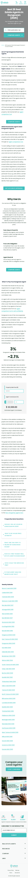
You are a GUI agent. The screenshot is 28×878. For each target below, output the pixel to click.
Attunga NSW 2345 (7, 609)
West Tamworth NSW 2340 (10, 732)
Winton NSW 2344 (7, 660)
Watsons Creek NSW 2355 (10, 601)
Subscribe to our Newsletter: (12, 826)
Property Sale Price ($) (12, 387)
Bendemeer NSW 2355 (8, 656)
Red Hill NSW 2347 (7, 618)
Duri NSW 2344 (6, 648)
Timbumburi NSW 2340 (9, 681)
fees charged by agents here (14, 513)
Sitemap (17, 870)
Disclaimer (17, 872)
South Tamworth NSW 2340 (10, 664)
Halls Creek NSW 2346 (8, 686)
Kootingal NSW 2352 (8, 626)
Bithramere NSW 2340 (8, 698)
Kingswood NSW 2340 (8, 635)
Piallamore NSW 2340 (8, 715)
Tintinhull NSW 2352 (8, 711)
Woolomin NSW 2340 (8, 622)
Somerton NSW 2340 (8, 745)
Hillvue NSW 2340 (7, 736)
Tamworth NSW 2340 (8, 690)
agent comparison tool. (16, 142)
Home (2, 45)
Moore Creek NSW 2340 (9, 588)
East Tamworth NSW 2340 (10, 639)
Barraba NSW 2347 (7, 605)
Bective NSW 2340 (7, 673)
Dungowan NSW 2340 (8, 643)
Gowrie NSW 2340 (7, 741)
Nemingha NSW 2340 (8, 719)
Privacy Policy (11, 870)
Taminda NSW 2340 (8, 597)
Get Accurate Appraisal (14, 188)
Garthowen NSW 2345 (8, 728)
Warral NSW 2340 (7, 614)
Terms (10, 872)
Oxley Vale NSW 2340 (8, 669)
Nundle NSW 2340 (7, 677)
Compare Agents (14, 122)
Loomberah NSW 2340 (9, 703)
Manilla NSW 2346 (7, 707)
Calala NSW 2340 (7, 592)
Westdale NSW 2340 (8, 724)
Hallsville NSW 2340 (8, 652)
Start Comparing (14, 769)
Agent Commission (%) (12, 397)
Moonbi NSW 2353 (7, 631)
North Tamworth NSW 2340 (10, 694)
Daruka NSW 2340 (7, 749)
